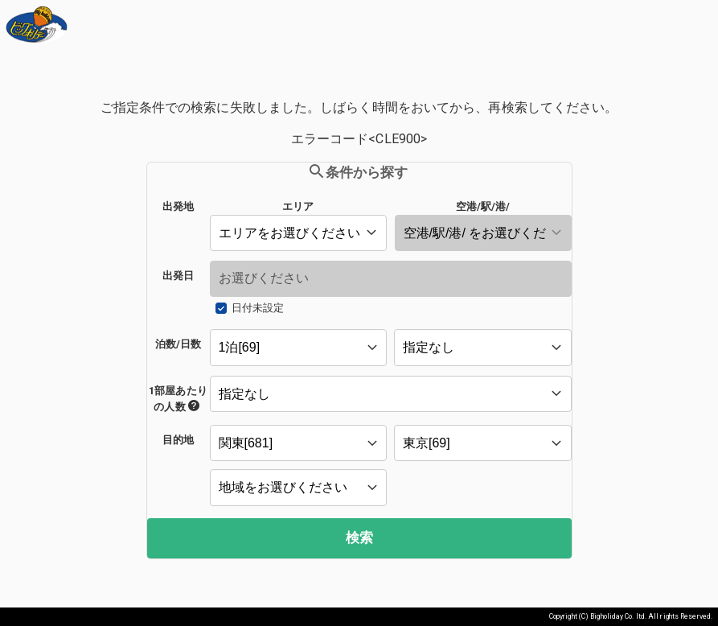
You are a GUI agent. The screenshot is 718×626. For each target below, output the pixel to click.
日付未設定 (258, 308)
